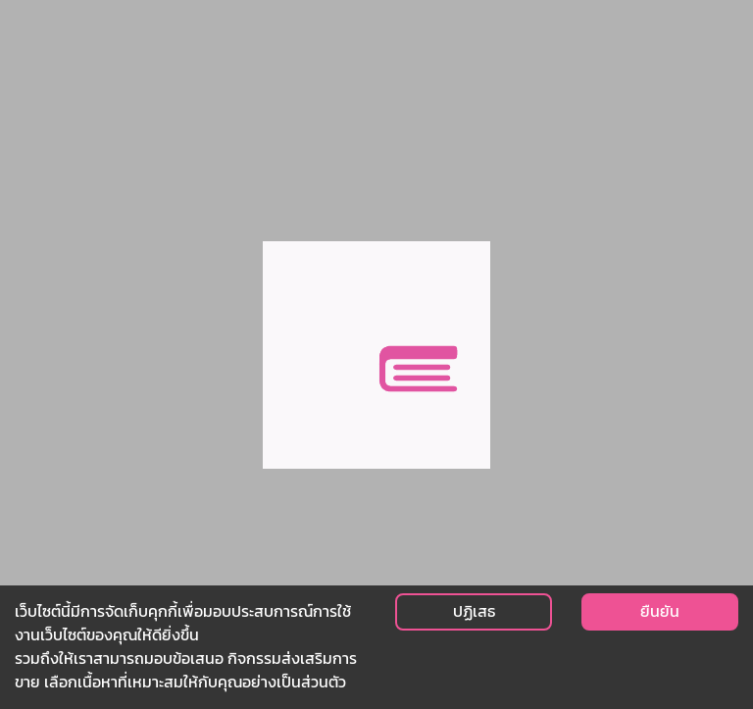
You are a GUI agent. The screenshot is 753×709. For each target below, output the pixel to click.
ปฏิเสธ (474, 611)
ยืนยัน (659, 611)
